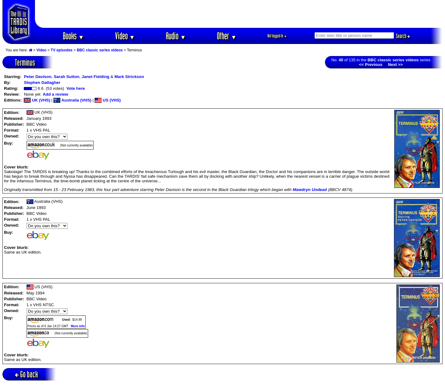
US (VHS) (108, 100)
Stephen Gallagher (42, 82)
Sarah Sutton (66, 76)
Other (227, 35)
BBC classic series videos (100, 50)
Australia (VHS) (72, 100)
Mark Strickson (129, 76)
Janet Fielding (95, 76)
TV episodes (62, 50)
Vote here (75, 88)
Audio (176, 35)
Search (403, 36)
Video (125, 35)
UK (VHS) (37, 100)
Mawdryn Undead (310, 189)
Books (73, 35)
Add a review (55, 94)
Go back (26, 374)
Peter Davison (37, 76)
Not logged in (277, 35)
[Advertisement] (238, 14)
